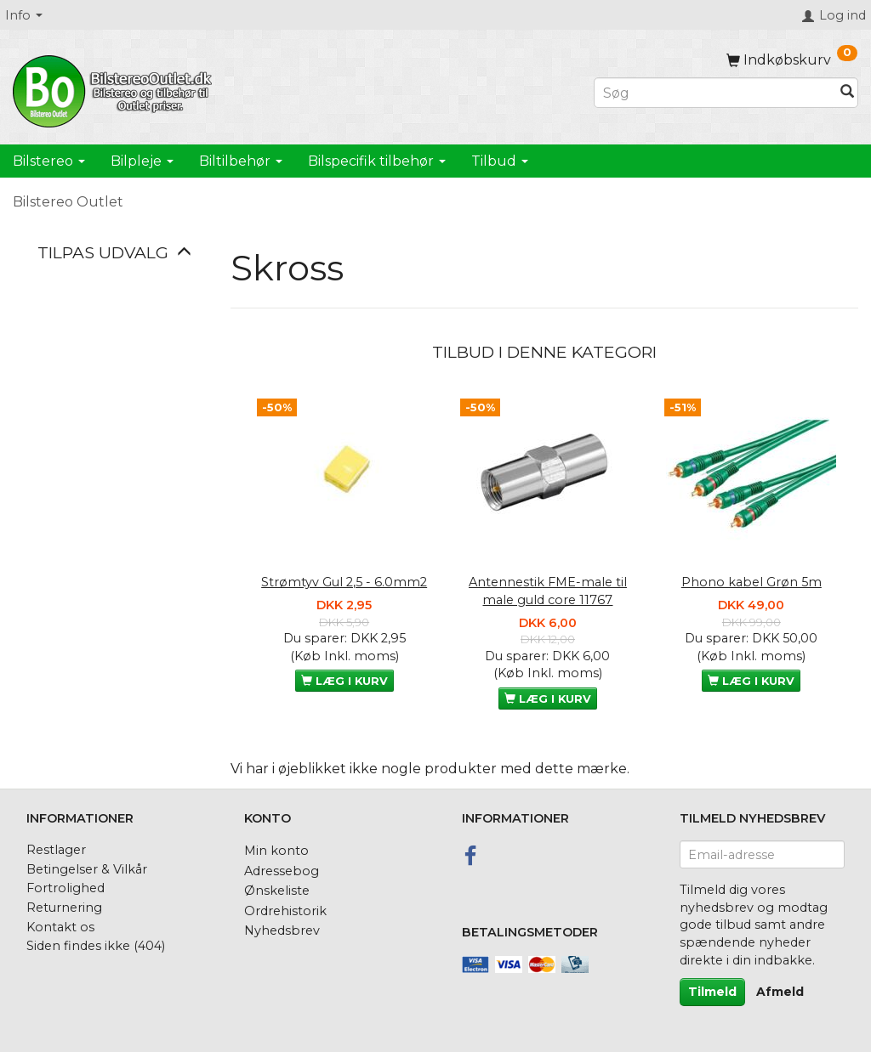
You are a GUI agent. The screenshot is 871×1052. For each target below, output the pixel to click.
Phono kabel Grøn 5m (751, 582)
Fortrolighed (65, 888)
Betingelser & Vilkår (86, 869)
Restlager (56, 849)
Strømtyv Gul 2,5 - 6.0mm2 (344, 582)
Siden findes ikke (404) (95, 945)
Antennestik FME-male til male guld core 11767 (548, 591)
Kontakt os (60, 927)
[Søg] (847, 93)
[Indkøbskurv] (792, 59)
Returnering (64, 907)
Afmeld (780, 991)
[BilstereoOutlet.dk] (115, 88)
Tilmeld (712, 991)
